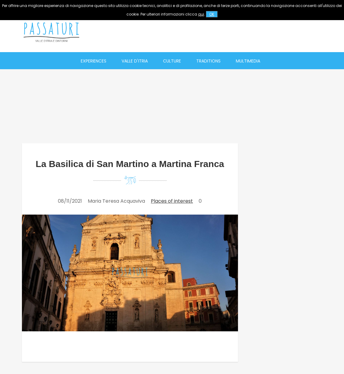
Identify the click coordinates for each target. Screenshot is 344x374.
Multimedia (248, 61)
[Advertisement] (214, 32)
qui (201, 14)
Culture (172, 61)
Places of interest (172, 201)
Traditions (208, 61)
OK (211, 14)
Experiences (93, 61)
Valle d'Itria (135, 61)
